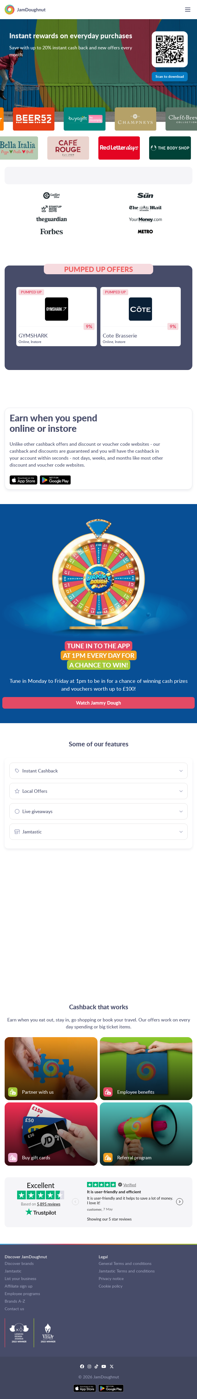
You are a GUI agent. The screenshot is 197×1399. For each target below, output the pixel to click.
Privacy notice (111, 1278)
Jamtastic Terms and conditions (127, 1271)
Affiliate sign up (18, 1286)
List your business (20, 1278)
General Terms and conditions (125, 1263)
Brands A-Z (15, 1301)
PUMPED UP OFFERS (98, 269)
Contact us (14, 1308)
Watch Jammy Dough (98, 702)
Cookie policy (110, 1286)
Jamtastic (13, 1271)
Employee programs (22, 1293)
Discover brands (19, 1263)
